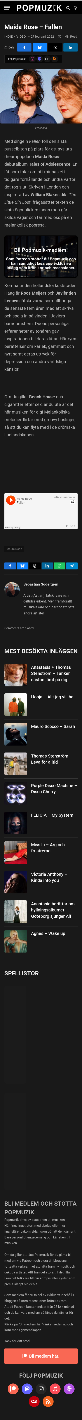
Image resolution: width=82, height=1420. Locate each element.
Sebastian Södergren (40, 584)
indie (8, 36)
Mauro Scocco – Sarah (53, 726)
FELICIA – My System (52, 815)
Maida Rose (14, 549)
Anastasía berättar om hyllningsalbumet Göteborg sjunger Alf (53, 910)
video (21, 36)
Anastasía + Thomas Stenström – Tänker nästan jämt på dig (51, 673)
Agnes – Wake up (48, 933)
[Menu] (7, 8)
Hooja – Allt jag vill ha (52, 696)
